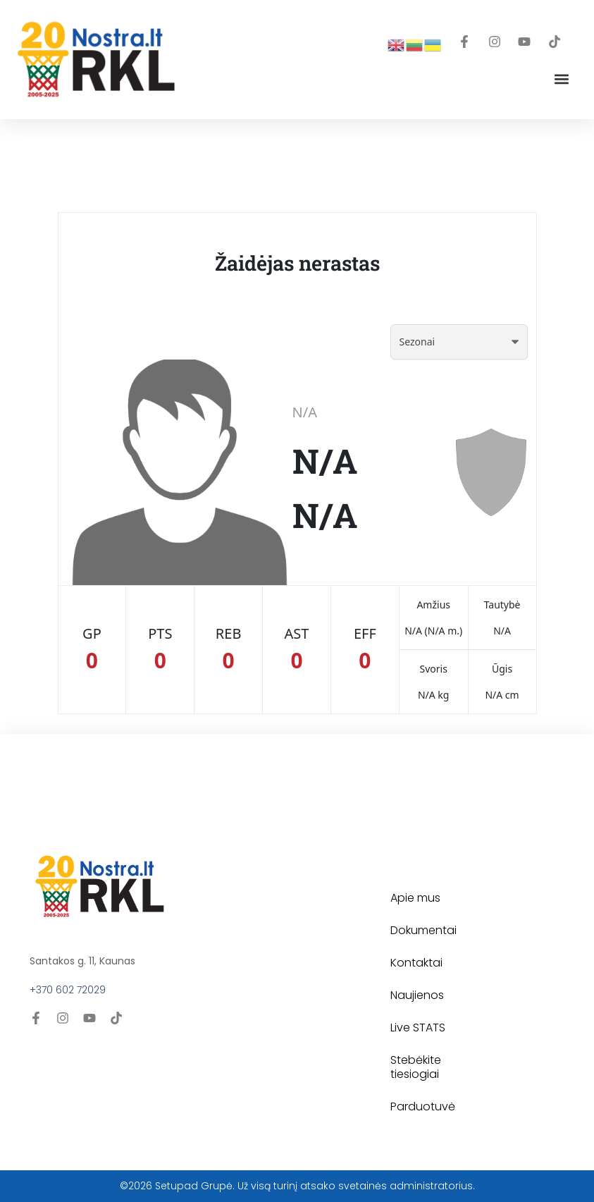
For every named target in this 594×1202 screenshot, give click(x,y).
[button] (561, 79)
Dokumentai (423, 930)
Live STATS (417, 1027)
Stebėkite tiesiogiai (415, 1067)
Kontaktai (416, 963)
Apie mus (415, 898)
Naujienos (417, 995)
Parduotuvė (422, 1106)
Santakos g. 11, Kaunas (82, 961)
